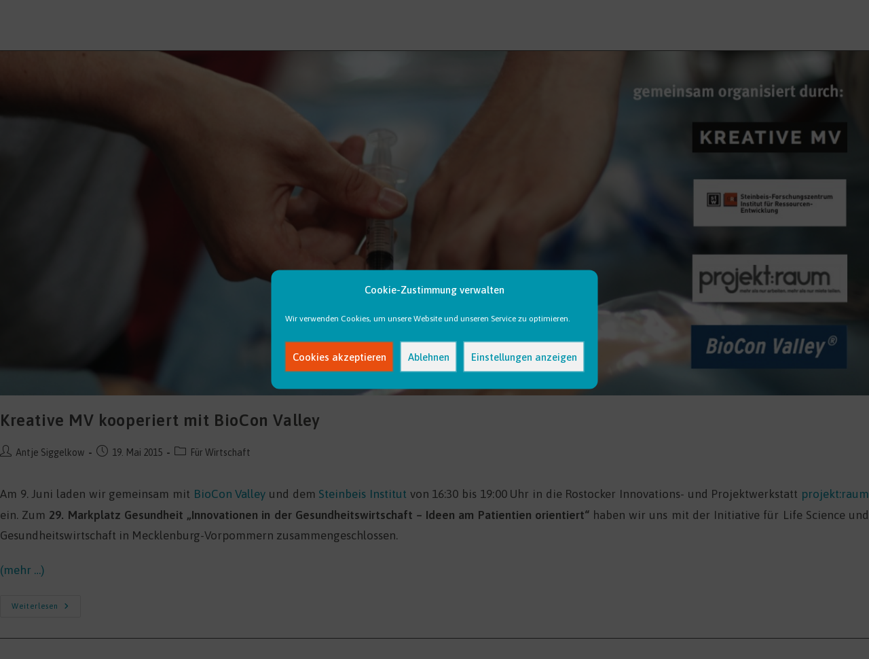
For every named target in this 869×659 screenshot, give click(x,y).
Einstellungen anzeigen (524, 356)
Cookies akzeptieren (339, 356)
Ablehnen (428, 356)
